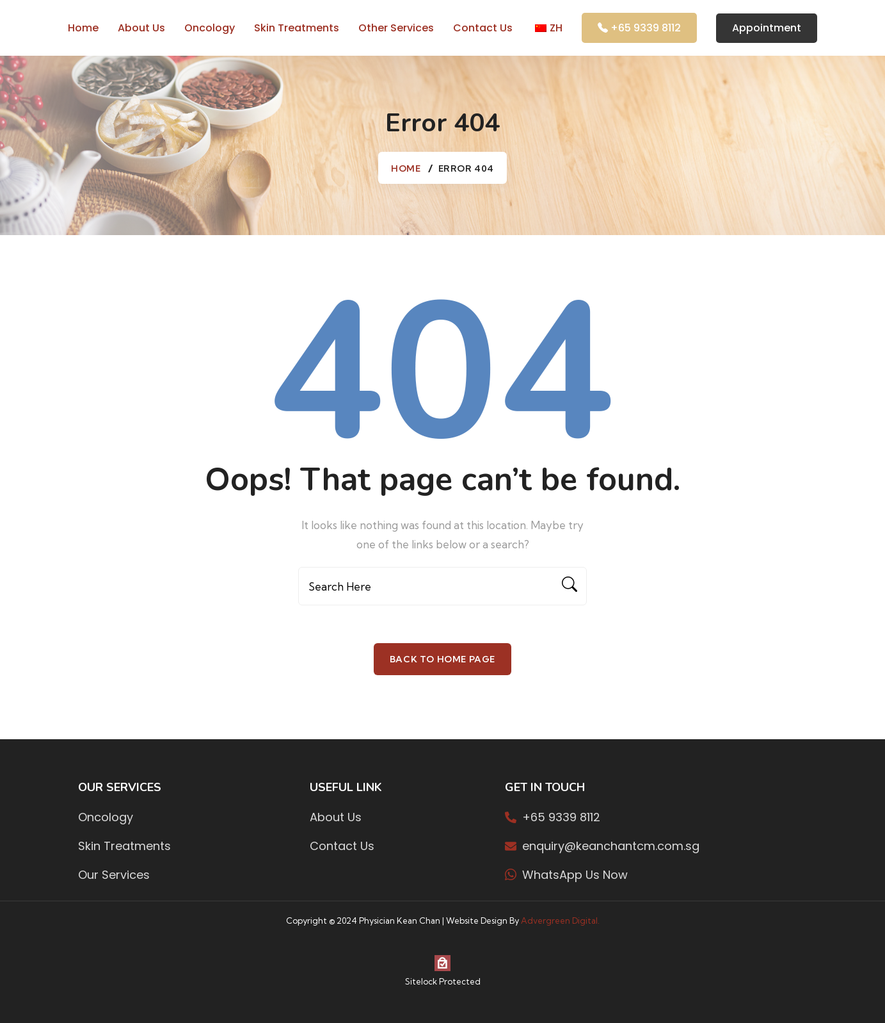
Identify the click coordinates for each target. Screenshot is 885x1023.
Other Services (396, 27)
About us (141, 27)
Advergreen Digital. (560, 920)
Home (83, 27)
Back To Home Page (442, 659)
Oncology (209, 27)
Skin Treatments (296, 27)
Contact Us (483, 27)
